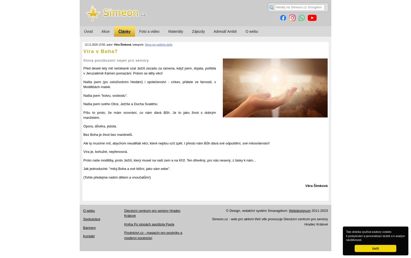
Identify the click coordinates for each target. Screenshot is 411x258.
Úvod (88, 31)
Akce (105, 31)
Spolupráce (91, 219)
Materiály (175, 31)
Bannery (89, 228)
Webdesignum (300, 211)
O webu (252, 31)
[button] (363, 240)
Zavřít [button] (375, 248)
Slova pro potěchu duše (158, 44)
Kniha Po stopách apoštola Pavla (149, 224)
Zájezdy (198, 31)
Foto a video (149, 31)
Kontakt (89, 236)
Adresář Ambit (225, 31)
